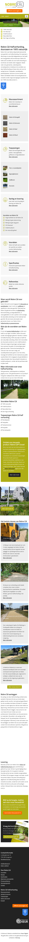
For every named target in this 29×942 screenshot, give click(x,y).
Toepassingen (4, 896)
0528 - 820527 (5, 16)
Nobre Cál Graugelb (11, 117)
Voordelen (3, 872)
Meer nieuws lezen (14, 687)
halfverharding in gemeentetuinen (10, 323)
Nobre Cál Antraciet (11, 123)
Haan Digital (24, 933)
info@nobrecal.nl (5, 863)
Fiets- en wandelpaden (12, 168)
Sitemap (17, 938)
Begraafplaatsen (10, 174)
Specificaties (4, 877)
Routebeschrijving (5, 859)
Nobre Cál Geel (10, 129)
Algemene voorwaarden (7, 879)
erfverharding (21, 310)
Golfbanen (9, 180)
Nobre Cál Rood (10, 135)
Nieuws (3, 874)
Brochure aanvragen (11, 837)
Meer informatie (13, 106)
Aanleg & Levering (5, 894)
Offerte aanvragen (14, 11)
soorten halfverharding (13, 331)
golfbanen (20, 306)
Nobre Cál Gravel (5, 898)
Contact (3, 885)
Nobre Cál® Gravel (10, 468)
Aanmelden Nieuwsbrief (12, 813)
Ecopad (3, 900)
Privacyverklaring (5, 881)
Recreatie (8, 186)
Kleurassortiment (5, 892)
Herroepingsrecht (5, 883)
